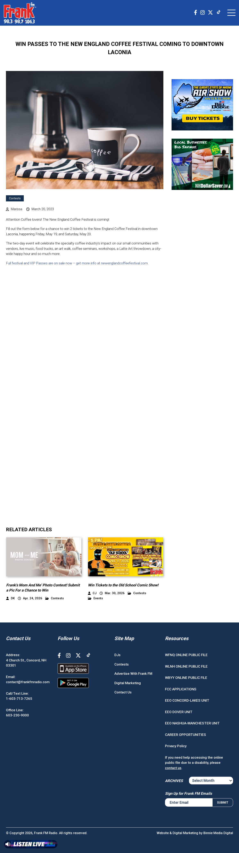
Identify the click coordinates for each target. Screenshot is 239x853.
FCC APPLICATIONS (180, 689)
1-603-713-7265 (19, 699)
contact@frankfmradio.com (28, 682)
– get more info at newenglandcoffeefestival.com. (111, 263)
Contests (15, 198)
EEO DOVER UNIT (178, 712)
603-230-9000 (17, 715)
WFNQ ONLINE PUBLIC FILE (186, 655)
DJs (117, 655)
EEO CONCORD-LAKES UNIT (187, 700)
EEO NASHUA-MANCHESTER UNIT (192, 723)
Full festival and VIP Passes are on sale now (39, 263)
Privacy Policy (176, 746)
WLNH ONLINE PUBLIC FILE (186, 666)
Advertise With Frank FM (133, 673)
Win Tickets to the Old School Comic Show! (123, 585)
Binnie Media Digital (218, 833)
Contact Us (123, 692)
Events (95, 598)
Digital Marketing (127, 683)
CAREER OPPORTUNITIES (185, 735)
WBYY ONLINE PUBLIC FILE (186, 678)
